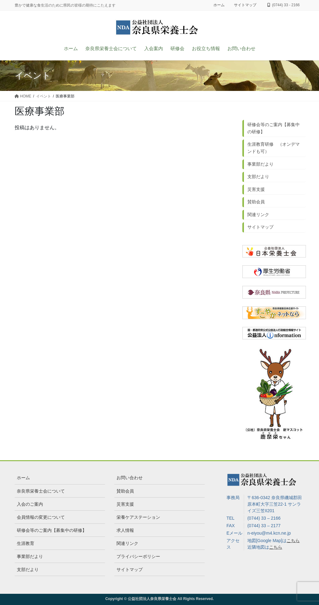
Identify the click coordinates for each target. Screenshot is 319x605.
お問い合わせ (130, 477)
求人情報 (125, 530)
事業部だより (260, 164)
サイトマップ (245, 5)
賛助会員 (256, 201)
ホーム (219, 5)
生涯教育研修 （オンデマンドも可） (273, 148)
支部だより (258, 176)
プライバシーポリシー (138, 556)
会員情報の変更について (41, 517)
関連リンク (258, 214)
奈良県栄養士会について (41, 491)
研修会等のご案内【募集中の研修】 (273, 128)
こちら (293, 540)
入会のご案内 (30, 504)
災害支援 (256, 189)
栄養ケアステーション (138, 517)
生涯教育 (25, 543)
